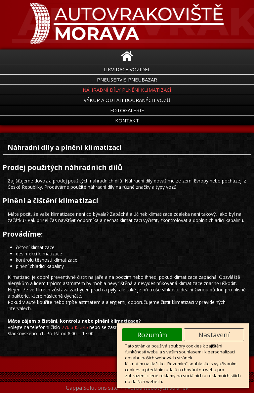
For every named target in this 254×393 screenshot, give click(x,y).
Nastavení (214, 334)
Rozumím (152, 334)
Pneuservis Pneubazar (127, 79)
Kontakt (127, 120)
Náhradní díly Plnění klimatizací (127, 89)
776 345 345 (75, 327)
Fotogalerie (127, 110)
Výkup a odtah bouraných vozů (127, 100)
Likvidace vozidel (127, 69)
